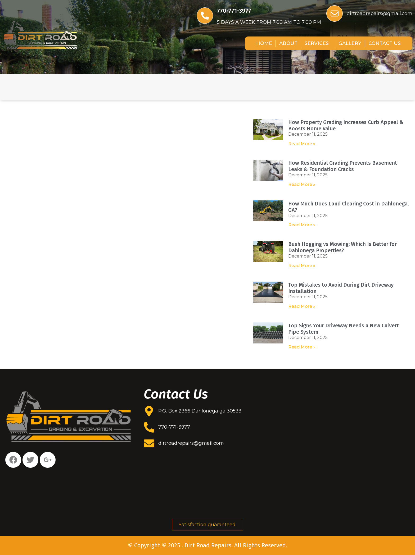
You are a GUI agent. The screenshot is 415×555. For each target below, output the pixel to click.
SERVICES (318, 43)
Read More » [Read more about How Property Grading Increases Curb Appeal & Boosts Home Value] (301, 143)
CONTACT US (384, 43)
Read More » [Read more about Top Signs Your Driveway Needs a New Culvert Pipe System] (301, 347)
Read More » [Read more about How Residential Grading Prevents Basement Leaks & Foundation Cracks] (301, 184)
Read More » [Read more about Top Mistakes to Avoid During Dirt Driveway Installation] (301, 306)
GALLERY (350, 43)
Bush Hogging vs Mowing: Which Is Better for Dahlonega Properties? (342, 247)
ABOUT (288, 43)
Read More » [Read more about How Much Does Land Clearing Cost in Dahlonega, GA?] (301, 224)
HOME (264, 43)
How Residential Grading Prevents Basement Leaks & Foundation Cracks (342, 166)
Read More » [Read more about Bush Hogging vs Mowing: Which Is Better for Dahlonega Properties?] (301, 265)
